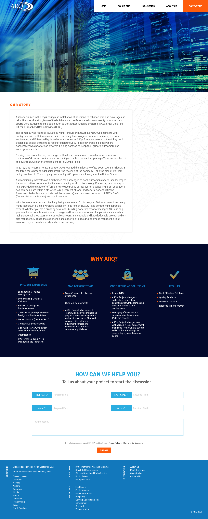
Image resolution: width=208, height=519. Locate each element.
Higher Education (84, 493)
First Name (41, 395)
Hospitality (80, 496)
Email (41, 408)
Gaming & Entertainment (87, 500)
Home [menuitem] (103, 6)
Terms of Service (131, 443)
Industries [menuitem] (148, 6)
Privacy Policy (114, 443)
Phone (120, 408)
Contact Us (135, 476)
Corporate (80, 506)
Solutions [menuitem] (124, 6)
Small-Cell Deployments (87, 470)
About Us (134, 467)
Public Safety (82, 476)
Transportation (82, 509)
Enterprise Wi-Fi (83, 479)
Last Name (120, 395)
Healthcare (81, 487)
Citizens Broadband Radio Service (91, 473)
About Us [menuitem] (171, 6)
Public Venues (82, 490)
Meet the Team (137, 470)
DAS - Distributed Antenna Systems (92, 467)
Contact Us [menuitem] (195, 6)
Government (81, 503)
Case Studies (136, 473)
